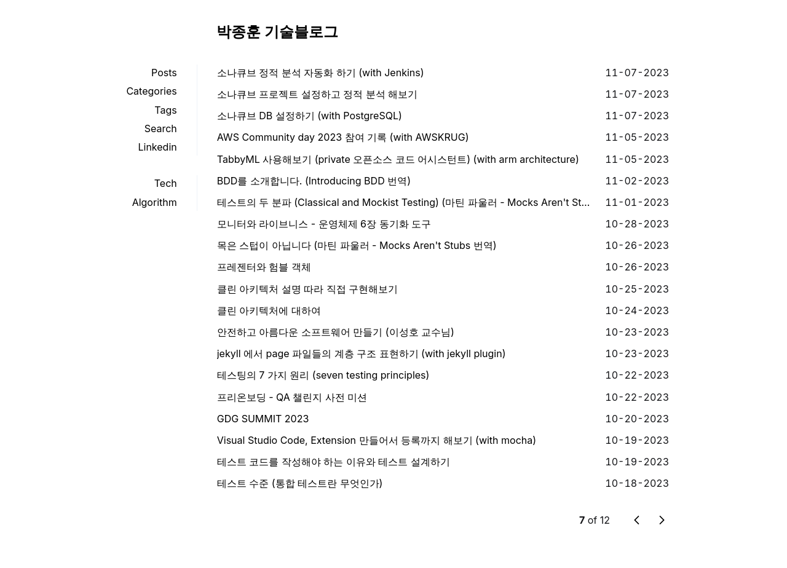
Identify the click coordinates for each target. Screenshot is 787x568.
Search (160, 128)
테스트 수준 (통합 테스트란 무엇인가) (300, 483)
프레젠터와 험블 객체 (264, 267)
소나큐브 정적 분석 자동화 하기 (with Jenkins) (320, 72)
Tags (165, 110)
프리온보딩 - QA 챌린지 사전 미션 (292, 397)
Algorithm (154, 202)
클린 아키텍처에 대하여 (269, 310)
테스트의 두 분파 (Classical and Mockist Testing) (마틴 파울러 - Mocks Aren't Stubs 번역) (406, 202)
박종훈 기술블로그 (277, 32)
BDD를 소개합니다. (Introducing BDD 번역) (314, 181)
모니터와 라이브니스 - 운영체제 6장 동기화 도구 (324, 224)
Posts (164, 72)
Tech (165, 183)
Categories (151, 91)
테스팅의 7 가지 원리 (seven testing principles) (323, 375)
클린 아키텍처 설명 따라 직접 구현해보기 (307, 289)
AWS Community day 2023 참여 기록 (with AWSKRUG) (343, 137)
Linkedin (157, 147)
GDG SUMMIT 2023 (263, 418)
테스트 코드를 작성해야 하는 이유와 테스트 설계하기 (333, 462)
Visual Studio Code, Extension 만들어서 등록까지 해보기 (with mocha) (376, 440)
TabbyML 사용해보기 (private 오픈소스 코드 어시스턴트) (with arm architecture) (398, 159)
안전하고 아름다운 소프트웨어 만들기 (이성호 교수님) (335, 332)
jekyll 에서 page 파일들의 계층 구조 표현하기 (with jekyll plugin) (361, 353)
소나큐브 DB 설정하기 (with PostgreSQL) (309, 115)
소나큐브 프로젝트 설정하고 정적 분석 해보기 (317, 94)
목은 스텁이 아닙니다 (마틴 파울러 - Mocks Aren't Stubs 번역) (357, 245)
